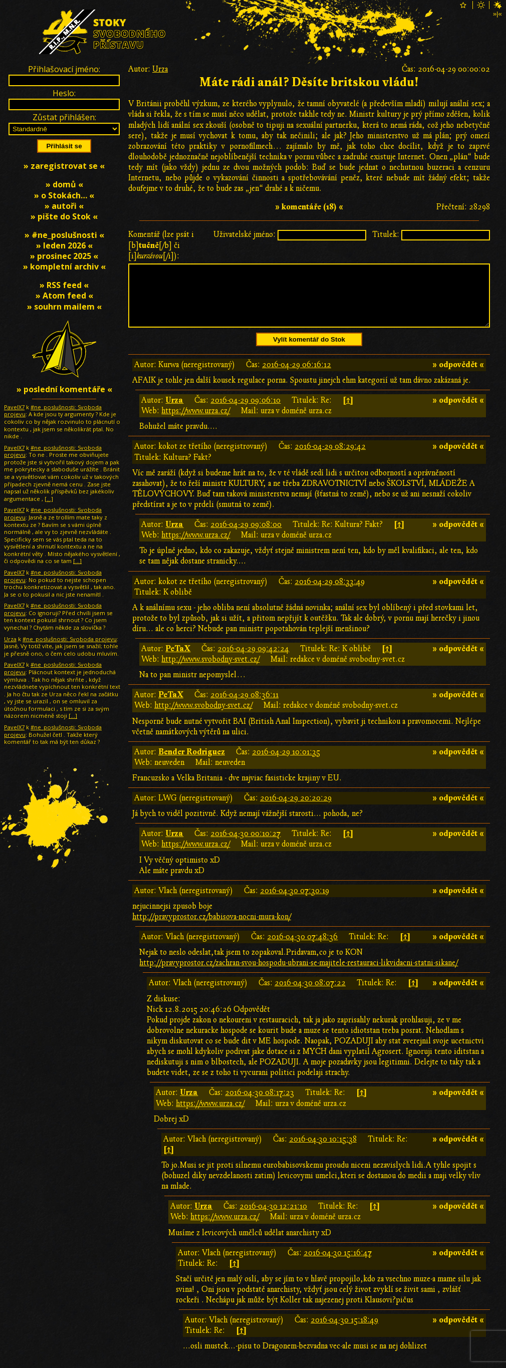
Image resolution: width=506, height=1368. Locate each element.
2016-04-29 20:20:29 (296, 809)
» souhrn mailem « (64, 306)
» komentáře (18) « (309, 207)
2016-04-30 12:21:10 (273, 1218)
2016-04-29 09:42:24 (253, 660)
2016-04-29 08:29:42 (330, 458)
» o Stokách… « (64, 195)
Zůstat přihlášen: (64, 117)
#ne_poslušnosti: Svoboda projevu (53, 410)
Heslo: (64, 93)
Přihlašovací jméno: (64, 69)
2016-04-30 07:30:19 (294, 902)
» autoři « (64, 205)
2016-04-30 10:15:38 (323, 1151)
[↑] (348, 412)
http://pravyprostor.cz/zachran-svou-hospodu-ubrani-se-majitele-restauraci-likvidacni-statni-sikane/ (298, 974)
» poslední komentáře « (64, 389)
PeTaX (177, 661)
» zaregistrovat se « (64, 165)
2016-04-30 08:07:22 (310, 994)
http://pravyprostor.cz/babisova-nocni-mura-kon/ (211, 928)
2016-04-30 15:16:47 (338, 1264)
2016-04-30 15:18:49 (344, 1331)
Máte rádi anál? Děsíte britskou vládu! (309, 82)
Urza (160, 69)
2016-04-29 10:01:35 (286, 763)
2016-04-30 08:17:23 (259, 1104)
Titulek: (385, 234)
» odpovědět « (458, 377)
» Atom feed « (64, 295)
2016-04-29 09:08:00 (246, 536)
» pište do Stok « (64, 216)
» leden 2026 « (64, 245)
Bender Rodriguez (191, 764)
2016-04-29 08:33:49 (330, 593)
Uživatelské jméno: (244, 234)
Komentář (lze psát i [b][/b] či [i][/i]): (161, 245)
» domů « (64, 184)
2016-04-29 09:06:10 (245, 412)
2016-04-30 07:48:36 (302, 948)
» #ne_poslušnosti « (64, 234)
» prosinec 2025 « (64, 255)
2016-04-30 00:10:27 (245, 845)
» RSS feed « (64, 285)
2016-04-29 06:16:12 (296, 376)
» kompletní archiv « (64, 266)
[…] (49, 498)
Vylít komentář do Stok (309, 351)
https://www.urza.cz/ (195, 422)
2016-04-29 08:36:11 (244, 706)
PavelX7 (14, 407)
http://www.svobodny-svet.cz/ (210, 671)
